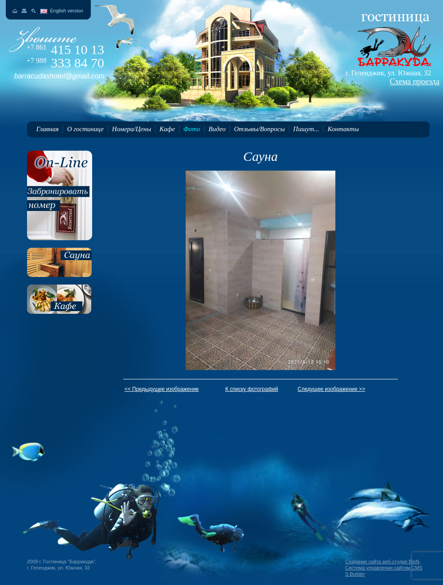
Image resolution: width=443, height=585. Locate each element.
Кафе (167, 129)
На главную (14, 11)
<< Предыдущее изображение (161, 389)
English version (66, 10)
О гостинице (85, 129)
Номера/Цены (131, 129)
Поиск (33, 11)
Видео (217, 129)
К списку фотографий (251, 389)
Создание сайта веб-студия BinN (382, 561)
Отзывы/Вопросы (259, 129)
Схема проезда (414, 81)
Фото (191, 129)
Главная (47, 129)
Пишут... (306, 129)
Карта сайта (24, 11)
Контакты (343, 129)
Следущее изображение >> (331, 389)
